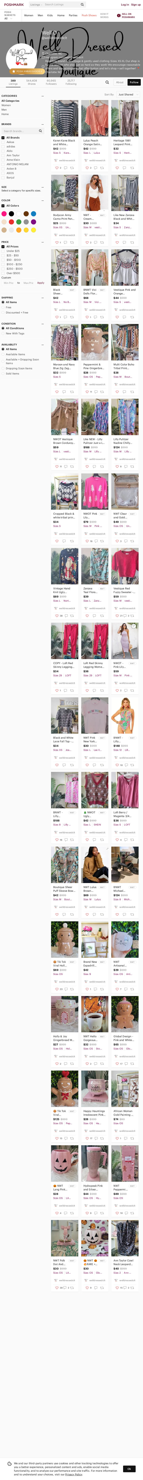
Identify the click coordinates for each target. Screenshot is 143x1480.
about (119, 82)
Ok (129, 1469)
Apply (40, 282)
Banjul (7, 177)
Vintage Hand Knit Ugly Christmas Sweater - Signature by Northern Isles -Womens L (62, 590)
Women (28, 15)
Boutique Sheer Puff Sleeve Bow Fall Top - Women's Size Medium (63, 889)
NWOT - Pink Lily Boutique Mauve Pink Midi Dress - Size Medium (119, 665)
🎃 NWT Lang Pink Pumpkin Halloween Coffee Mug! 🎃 (59, 1187)
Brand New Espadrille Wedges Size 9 (90, 963)
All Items (9, 302)
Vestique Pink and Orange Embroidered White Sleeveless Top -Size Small (125, 291)
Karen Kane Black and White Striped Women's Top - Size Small (64, 142)
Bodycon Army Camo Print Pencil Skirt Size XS (64, 217)
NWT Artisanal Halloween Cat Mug (120, 963)
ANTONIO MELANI (15, 164)
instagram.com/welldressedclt (64, 57)
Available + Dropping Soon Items (20, 361)
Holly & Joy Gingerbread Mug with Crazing (64, 1038)
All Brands (10, 137)
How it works (104, 15)
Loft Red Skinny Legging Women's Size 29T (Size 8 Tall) (94, 665)
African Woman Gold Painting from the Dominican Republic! (123, 1113)
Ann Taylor (10, 155)
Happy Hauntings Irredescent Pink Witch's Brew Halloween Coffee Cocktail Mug (94, 1113)
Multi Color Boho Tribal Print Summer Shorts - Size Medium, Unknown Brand (124, 366)
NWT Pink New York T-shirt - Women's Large (89, 739)
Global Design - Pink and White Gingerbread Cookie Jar (123, 1038)
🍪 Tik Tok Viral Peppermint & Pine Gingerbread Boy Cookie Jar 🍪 (60, 1113)
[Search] (62, 4)
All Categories (10, 100)
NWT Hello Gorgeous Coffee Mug (89, 1038)
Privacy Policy (73, 1474)
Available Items (13, 354)
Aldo (6, 151)
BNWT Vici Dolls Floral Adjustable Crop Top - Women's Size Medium (90, 291)
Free (6, 307)
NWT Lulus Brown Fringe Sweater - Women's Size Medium (89, 889)
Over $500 (10, 273)
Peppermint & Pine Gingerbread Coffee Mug (94, 366)
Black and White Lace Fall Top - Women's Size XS (63, 739)
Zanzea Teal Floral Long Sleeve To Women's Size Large (90, 590)
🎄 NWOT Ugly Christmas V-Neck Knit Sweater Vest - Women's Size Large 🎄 (90, 814)
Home (61, 15)
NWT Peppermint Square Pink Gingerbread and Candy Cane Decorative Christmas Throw (121, 1187)
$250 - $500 (12, 268)
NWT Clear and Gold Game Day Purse (120, 515)
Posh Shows (89, 15)
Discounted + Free (14, 312)
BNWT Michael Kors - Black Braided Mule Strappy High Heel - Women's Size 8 (121, 889)
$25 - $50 (10, 255)
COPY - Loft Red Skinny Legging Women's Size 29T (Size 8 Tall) (63, 665)
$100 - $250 (11, 264)
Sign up (136, 4)
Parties (73, 15)
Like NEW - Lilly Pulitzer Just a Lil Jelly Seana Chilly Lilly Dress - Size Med (94, 441)
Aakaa (7, 142)
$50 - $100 (11, 259)
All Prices (9, 246)
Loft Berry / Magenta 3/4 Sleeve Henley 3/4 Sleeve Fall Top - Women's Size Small (123, 814)
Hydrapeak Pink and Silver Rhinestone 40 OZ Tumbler (93, 1187)
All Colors (10, 205)
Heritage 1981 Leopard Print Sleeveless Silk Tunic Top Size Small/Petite (123, 142)
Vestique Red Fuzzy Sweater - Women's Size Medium (123, 590)
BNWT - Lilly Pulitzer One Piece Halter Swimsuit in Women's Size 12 (121, 739)
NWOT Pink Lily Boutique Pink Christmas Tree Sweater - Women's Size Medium (90, 515)
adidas (8, 146)
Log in (125, 4)
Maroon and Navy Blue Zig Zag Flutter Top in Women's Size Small (64, 366)
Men (40, 15)
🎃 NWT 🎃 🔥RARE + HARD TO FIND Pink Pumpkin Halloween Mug (90, 1262)
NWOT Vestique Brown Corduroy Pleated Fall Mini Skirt (63, 441)
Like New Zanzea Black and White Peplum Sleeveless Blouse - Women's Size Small (124, 217)
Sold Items (10, 373)
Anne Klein (10, 159)
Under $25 (10, 251)
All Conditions (12, 328)
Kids (50, 15)
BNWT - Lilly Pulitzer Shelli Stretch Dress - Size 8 (58, 814)
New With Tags (12, 333)
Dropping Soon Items (16, 368)
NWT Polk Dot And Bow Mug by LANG (59, 1262)
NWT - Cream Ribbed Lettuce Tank (88, 217)
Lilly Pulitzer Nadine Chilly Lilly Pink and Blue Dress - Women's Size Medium (122, 441)
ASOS (7, 173)
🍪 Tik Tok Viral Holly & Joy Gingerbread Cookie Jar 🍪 (60, 963)
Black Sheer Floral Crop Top (60, 291)
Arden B (8, 168)
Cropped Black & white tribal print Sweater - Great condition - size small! (63, 515)
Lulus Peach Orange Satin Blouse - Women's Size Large (94, 142)
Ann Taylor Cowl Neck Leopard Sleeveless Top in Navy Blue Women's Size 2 (124, 1262)
